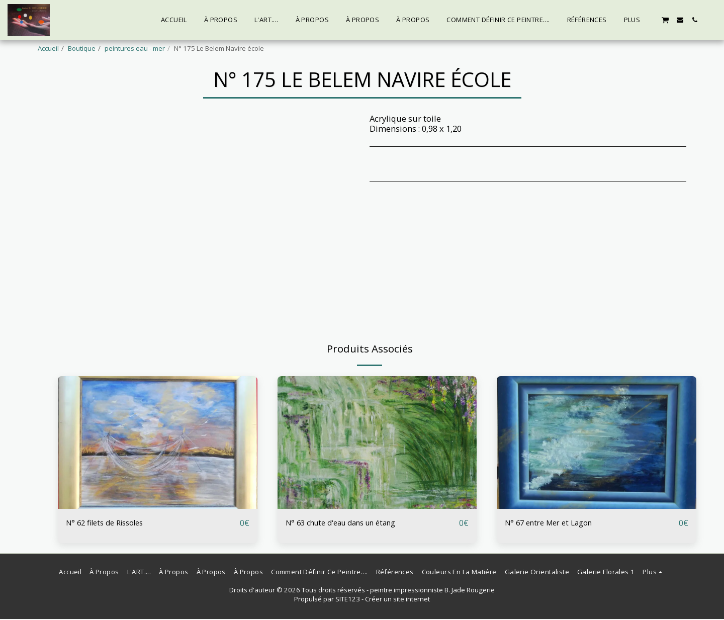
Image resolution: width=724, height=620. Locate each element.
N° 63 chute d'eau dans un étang (349, 522)
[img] (157, 442)
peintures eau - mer (135, 48)
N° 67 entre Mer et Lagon (553, 522)
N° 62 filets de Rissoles (109, 522)
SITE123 (347, 599)
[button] (665, 19)
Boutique (82, 48)
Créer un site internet (397, 599)
